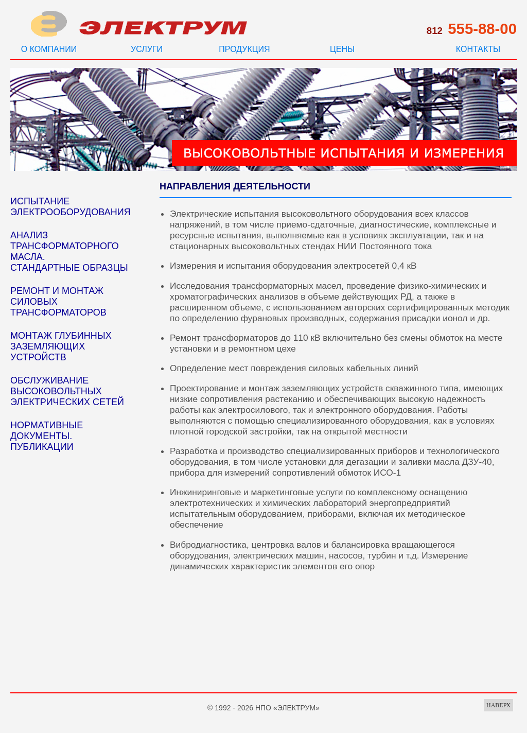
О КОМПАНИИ (49, 49)
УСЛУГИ (147, 49)
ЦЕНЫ (342, 49)
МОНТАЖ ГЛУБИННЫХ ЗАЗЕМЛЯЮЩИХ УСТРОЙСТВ (61, 346)
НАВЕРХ (498, 705)
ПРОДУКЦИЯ (244, 49)
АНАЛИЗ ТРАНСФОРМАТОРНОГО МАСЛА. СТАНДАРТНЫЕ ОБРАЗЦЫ (69, 251)
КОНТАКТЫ (478, 49)
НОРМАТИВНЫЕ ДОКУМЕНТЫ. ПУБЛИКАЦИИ (46, 436)
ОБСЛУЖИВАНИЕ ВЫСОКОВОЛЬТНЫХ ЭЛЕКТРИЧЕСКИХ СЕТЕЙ (67, 391)
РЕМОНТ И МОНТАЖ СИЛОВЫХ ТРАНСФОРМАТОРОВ (58, 302)
